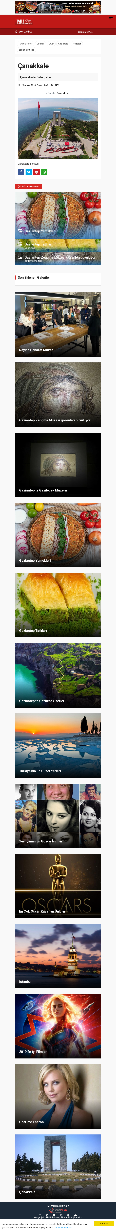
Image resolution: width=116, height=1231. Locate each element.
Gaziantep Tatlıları (33, 631)
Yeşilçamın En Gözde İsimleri (41, 841)
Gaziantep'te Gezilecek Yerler (41, 701)
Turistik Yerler (25, 43)
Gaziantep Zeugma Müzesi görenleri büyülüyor (55, 420)
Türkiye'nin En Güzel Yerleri (40, 771)
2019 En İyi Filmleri (33, 1052)
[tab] (58, 232)
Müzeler (77, 43)
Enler (51, 43)
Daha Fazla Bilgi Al (63, 1227)
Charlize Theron (31, 1122)
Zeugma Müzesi (26, 49)
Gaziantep (63, 43)
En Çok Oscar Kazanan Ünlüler (42, 911)
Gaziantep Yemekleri (35, 561)
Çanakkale (27, 1192)
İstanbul (25, 982)
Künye (37, 1217)
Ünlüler (40, 43)
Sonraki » (62, 93)
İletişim (78, 1217)
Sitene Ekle (66, 1217)
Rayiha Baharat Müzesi (36, 350)
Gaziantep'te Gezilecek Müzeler (43, 490)
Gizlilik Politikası (50, 1217)
